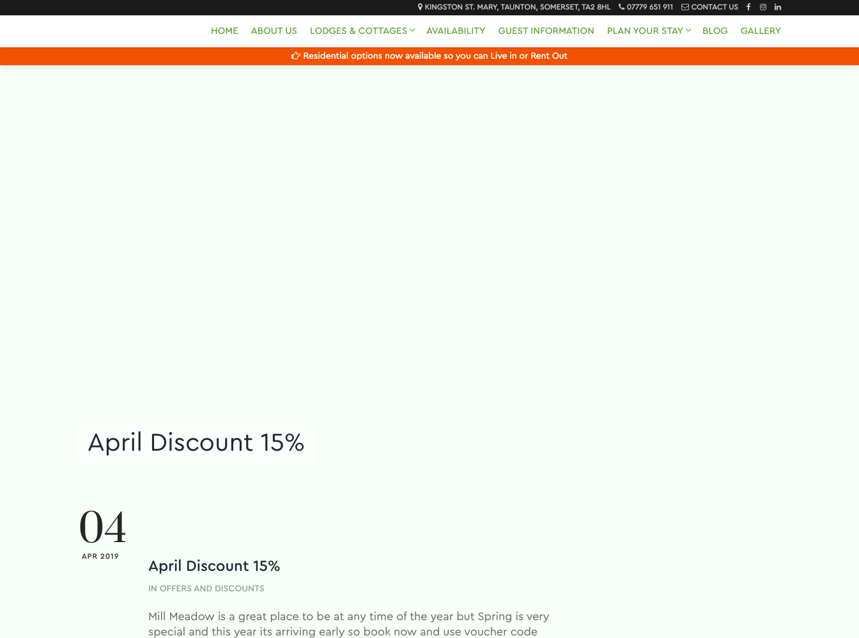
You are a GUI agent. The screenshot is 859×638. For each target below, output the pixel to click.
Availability (455, 31)
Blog (715, 31)
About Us (274, 31)
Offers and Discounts (212, 588)
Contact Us (714, 8)
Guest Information (546, 31)
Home (224, 31)
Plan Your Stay (645, 31)
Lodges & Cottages (358, 31)
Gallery (761, 31)
